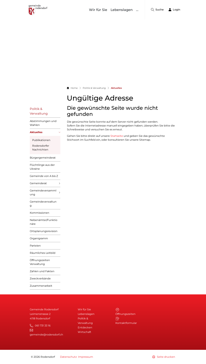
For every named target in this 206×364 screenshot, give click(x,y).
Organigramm (39, 238)
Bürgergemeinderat (43, 157)
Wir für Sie (98, 10)
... (137, 10)
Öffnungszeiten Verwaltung (40, 262)
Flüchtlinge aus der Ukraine (42, 166)
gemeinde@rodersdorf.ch (46, 334)
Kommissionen (39, 212)
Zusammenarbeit (41, 285)
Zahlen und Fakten (42, 271)
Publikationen (41, 140)
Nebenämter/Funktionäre (43, 221)
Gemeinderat (38, 183)
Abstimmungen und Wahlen (43, 123)
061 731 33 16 (43, 325)
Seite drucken (163, 356)
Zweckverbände (40, 278)
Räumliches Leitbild (42, 252)
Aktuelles (36, 133)
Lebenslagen (122, 10)
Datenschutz (68, 356)
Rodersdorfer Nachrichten (40, 147)
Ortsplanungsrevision (43, 231)
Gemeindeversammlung (43, 192)
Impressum (85, 356)
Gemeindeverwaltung (43, 203)
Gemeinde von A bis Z (44, 176)
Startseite (116, 135)
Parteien (35, 245)
